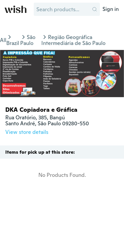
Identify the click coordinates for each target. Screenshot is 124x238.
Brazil (12, 43)
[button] (94, 9)
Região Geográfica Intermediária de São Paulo (73, 40)
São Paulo (27, 40)
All (3, 40)
